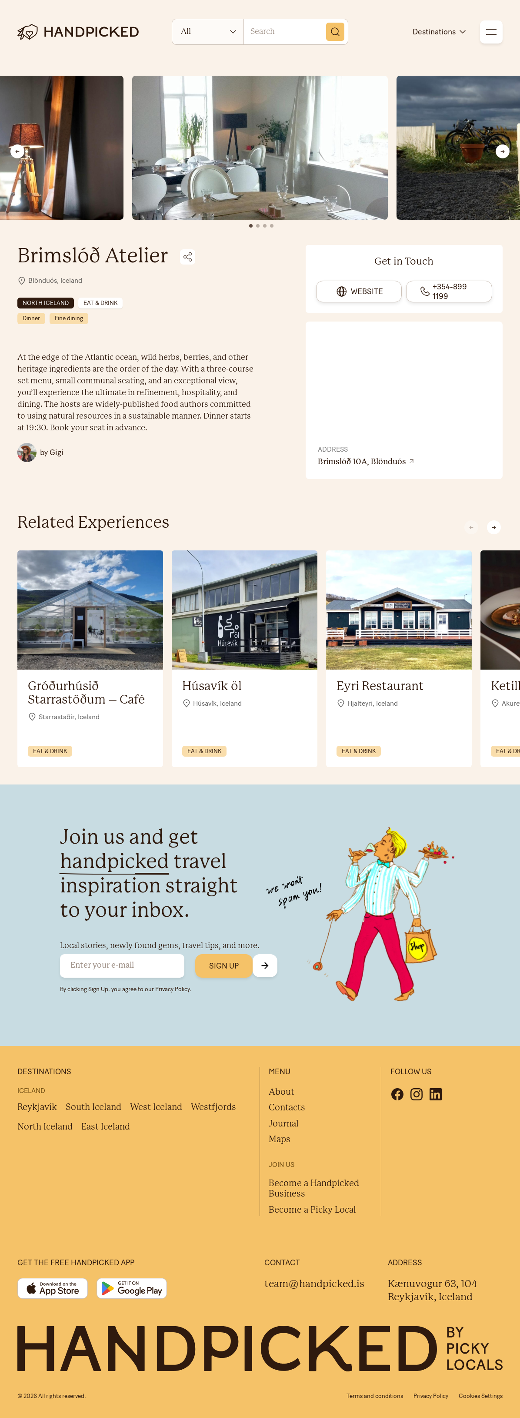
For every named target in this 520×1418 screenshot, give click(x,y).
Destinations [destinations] (440, 32)
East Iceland (105, 1127)
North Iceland (45, 1127)
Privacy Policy (172, 989)
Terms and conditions (375, 1395)
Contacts (287, 1108)
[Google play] (132, 1288)
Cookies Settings (481, 1395)
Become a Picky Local (312, 1210)
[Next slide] (503, 151)
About (281, 1092)
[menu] (491, 32)
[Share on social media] (187, 257)
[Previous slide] (17, 151)
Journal (284, 1124)
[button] (494, 527)
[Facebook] (397, 1094)
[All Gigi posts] (40, 452)
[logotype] (78, 32)
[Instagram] (416, 1094)
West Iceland (156, 1107)
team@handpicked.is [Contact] (314, 1284)
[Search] (335, 32)
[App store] (52, 1288)
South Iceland (93, 1107)
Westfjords (213, 1107)
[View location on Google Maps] (404, 462)
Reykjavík (37, 1107)
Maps (279, 1140)
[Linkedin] (436, 1094)
